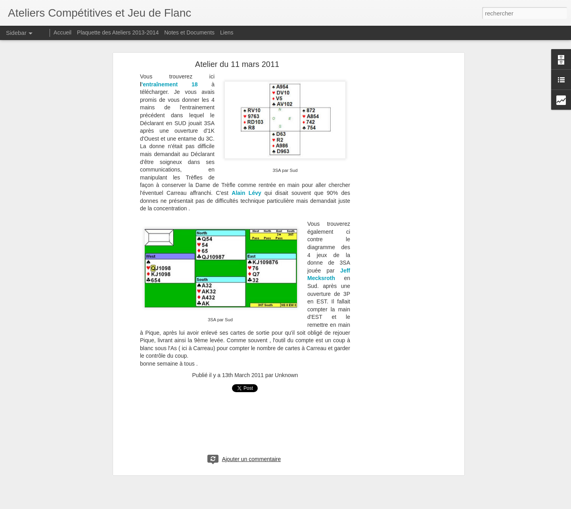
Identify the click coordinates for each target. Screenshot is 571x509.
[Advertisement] (393, 188)
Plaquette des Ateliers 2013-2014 (118, 32)
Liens (226, 32)
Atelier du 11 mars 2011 (237, 64)
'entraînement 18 (170, 84)
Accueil (62, 32)
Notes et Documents (189, 32)
